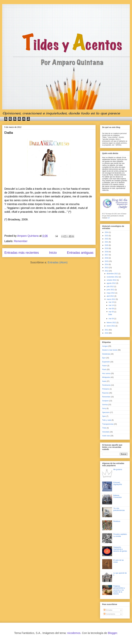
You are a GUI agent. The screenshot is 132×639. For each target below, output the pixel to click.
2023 (107, 236)
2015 (107, 261)
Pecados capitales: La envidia (120, 535)
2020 (107, 245)
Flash (104, 369)
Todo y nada (106, 420)
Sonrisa (105, 405)
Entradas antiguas (80, 252)
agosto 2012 (111, 283)
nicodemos (73, 632)
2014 (107, 264)
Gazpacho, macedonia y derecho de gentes (120, 549)
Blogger (112, 632)
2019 (107, 248)
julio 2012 (110, 286)
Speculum (105, 412)
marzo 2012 (111, 299)
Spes (104, 416)
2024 (107, 232)
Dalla (8, 132)
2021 (107, 242)
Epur (104, 358)
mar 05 (111, 312)
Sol (109, 218)
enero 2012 (111, 326)
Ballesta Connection (117, 496)
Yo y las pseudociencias (119, 509)
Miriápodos (106, 377)
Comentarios (109, 614)
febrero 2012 (111, 323)
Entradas (108, 610)
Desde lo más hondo (109, 350)
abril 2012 (110, 296)
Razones (105, 393)
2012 (107, 271)
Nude (104, 381)
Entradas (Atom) (58, 262)
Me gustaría (117, 469)
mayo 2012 (111, 293)
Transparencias (107, 424)
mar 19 (111, 302)
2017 (107, 255)
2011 (107, 330)
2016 (107, 258)
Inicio (53, 252)
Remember (20, 241)
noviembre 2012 (113, 277)
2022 (107, 239)
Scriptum (105, 401)
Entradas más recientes (21, 252)
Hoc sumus (106, 373)
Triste (104, 428)
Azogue (105, 346)
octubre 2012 (112, 280)
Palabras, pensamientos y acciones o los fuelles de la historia (119, 590)
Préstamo (105, 389)
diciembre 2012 (112, 274)
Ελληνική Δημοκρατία (117, 483)
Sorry (104, 408)
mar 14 (111, 305)
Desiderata (106, 354)
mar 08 (111, 309)
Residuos (116, 521)
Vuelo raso (106, 436)
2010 (107, 333)
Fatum (104, 366)
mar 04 (111, 319)
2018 (107, 252)
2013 (107, 268)
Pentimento (106, 385)
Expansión (106, 362)
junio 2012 (111, 290)
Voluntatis (105, 432)
